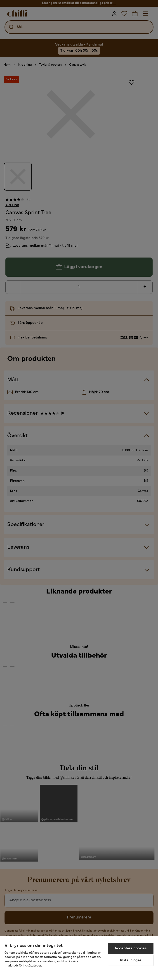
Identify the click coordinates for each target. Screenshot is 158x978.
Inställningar (130, 960)
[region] (79, 957)
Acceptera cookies (131, 948)
